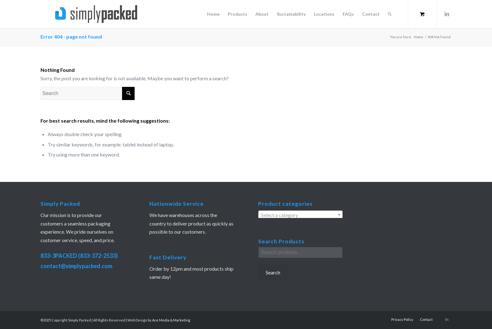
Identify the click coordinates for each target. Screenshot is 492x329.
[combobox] (300, 214)
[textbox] (300, 215)
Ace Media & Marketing (171, 320)
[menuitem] (213, 14)
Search (273, 272)
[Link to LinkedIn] (447, 14)
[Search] (389, 14)
